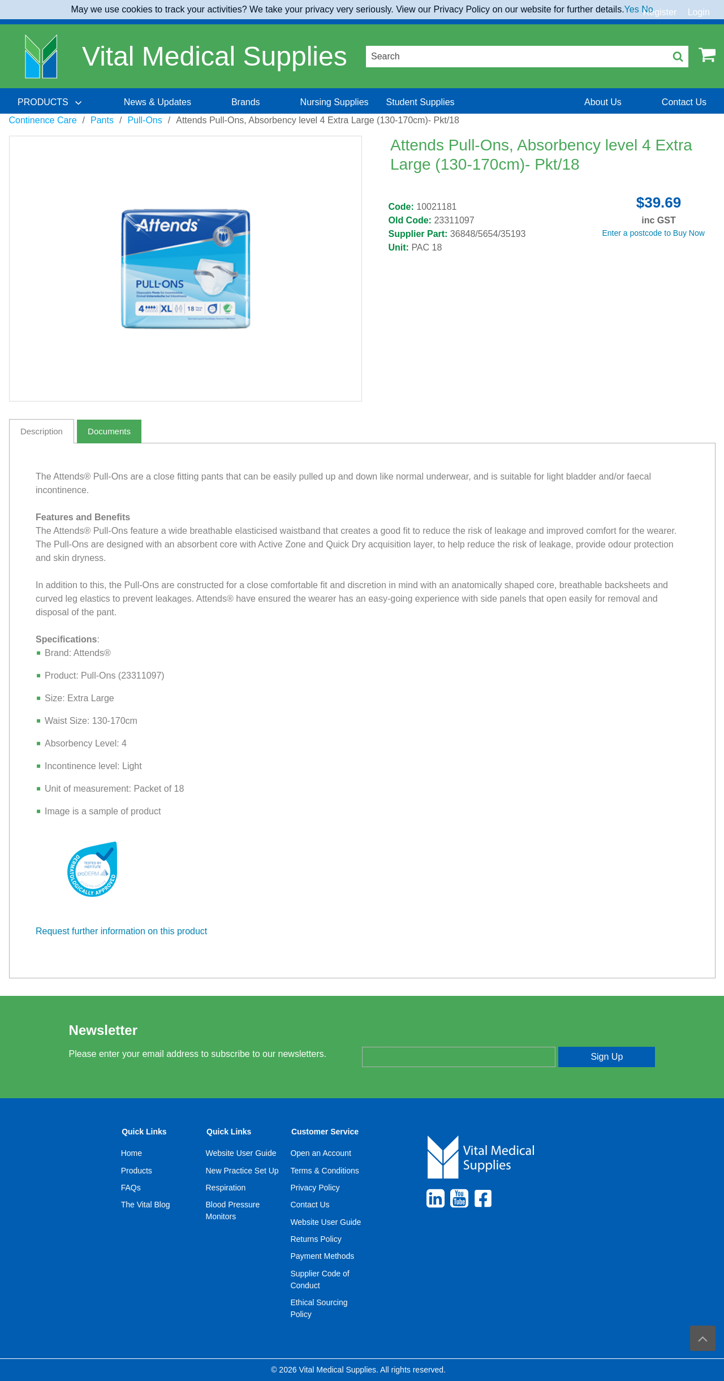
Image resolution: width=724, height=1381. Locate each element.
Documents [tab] (109, 431)
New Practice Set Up (242, 1170)
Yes (631, 9)
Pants (102, 120)
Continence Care (43, 120)
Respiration (226, 1187)
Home (131, 1153)
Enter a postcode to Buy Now (653, 233)
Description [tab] (41, 431)
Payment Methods (322, 1256)
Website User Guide (241, 1153)
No (647, 9)
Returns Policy (315, 1239)
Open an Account (320, 1153)
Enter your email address (409, 1036)
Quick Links (144, 1131)
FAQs (131, 1187)
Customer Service (325, 1131)
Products (136, 1170)
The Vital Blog (145, 1204)
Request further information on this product (121, 931)
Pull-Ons (144, 120)
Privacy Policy (314, 1187)
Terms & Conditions (324, 1170)
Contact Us (309, 1204)
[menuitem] (51, 102)
